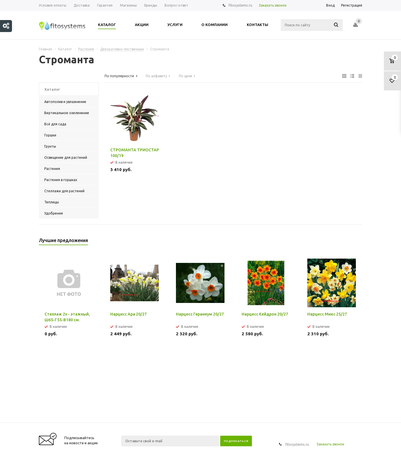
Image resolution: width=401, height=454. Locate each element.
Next (358, 242)
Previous (348, 242)
